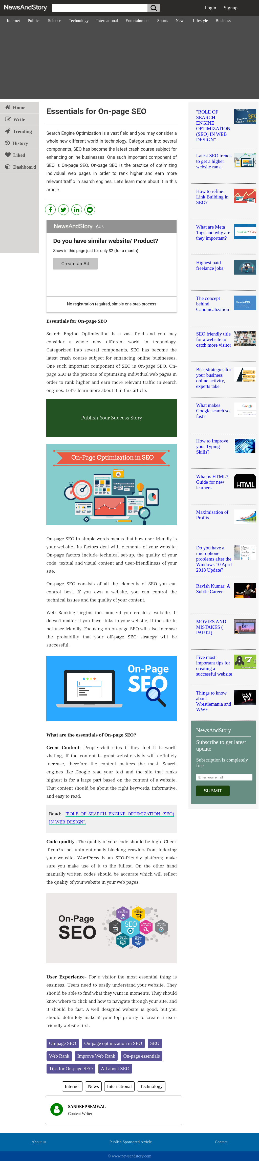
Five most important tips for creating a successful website (214, 666)
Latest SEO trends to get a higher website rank (213, 161)
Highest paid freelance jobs (209, 265)
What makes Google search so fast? (212, 411)
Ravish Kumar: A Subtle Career (213, 588)
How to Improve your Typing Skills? (212, 446)
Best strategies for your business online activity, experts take (213, 378)
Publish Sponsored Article (131, 1142)
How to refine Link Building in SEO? (212, 197)
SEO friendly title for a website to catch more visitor (213, 339)
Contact (221, 1142)
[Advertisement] (129, 63)
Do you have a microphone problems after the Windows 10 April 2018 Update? (214, 559)
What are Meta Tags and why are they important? (213, 232)
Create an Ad (75, 263)
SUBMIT (213, 790)
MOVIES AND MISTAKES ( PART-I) (211, 627)
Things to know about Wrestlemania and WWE (213, 701)
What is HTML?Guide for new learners (212, 482)
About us (39, 1142)
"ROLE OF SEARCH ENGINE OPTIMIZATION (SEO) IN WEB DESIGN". (213, 125)
